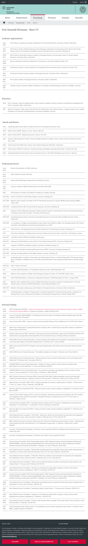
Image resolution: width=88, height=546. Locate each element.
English (3, 2)
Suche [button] (83, 2)
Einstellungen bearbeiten (44, 541)
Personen (52, 17)
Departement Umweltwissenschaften (13, 12)
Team (28, 22)
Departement (21, 17)
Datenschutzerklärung (9, 536)
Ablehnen (15, 541)
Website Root (4, 22)
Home (7, 17)
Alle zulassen (73, 541)
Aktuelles (79, 17)
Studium (65, 17)
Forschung (37, 17)
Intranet (75, 2)
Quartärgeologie (20, 22)
